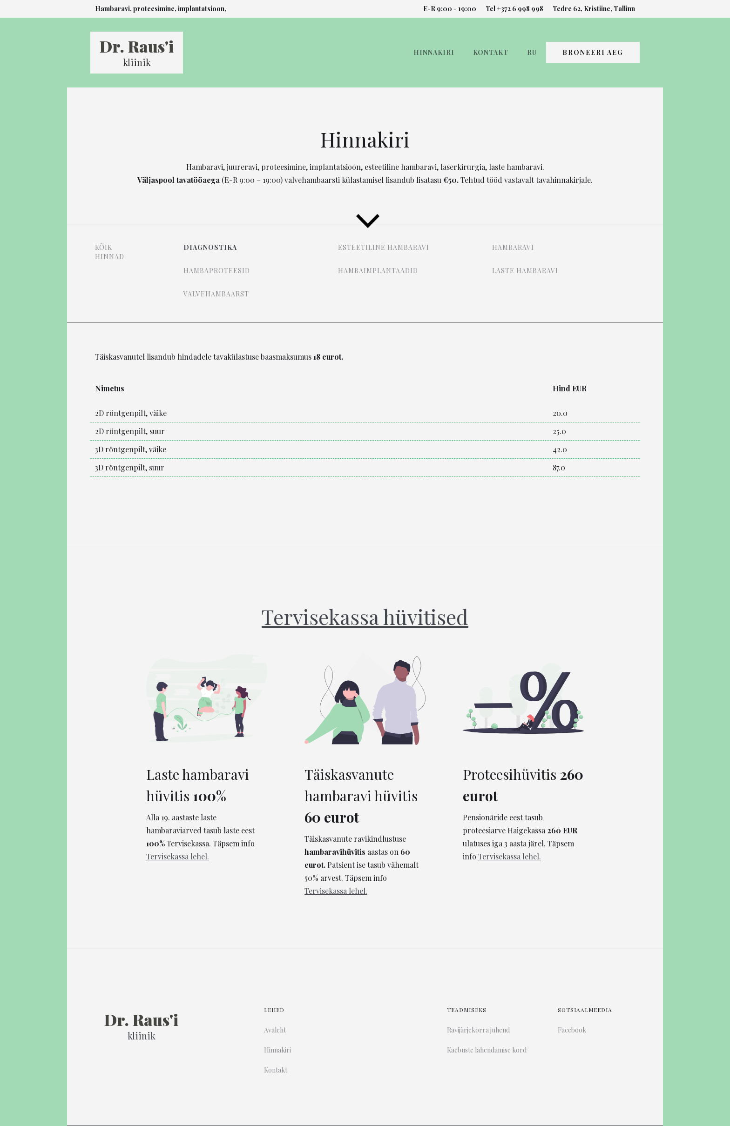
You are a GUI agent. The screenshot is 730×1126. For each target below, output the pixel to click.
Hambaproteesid (216, 270)
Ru (532, 52)
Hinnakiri (433, 52)
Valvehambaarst (216, 293)
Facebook (572, 1029)
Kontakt (490, 52)
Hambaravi (513, 247)
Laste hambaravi (525, 270)
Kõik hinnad (109, 252)
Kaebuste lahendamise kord (487, 1050)
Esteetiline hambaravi (383, 247)
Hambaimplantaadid (378, 270)
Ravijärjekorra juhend (478, 1029)
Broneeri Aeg (592, 52)
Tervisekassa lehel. (177, 856)
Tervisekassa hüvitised (365, 616)
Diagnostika (210, 247)
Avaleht (275, 1029)
